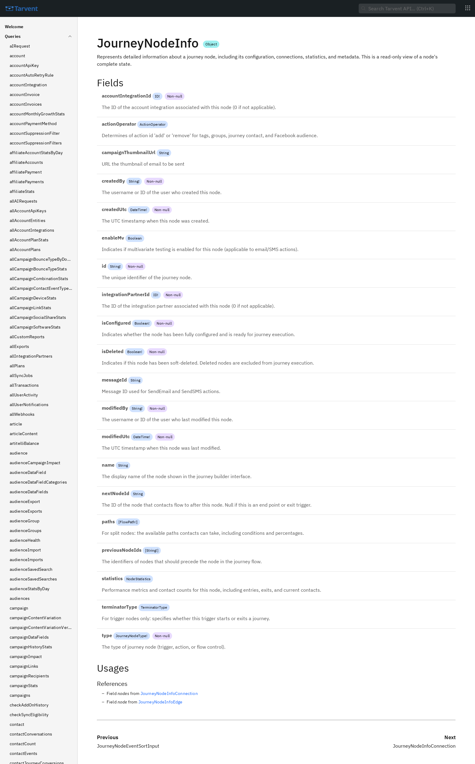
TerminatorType (154, 607)
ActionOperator (152, 124)
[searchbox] (407, 8)
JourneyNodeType (131, 635)
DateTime (138, 209)
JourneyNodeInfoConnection (169, 693)
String (164, 152)
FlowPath (127, 522)
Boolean (135, 238)
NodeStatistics (138, 579)
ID (157, 96)
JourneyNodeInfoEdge (160, 702)
